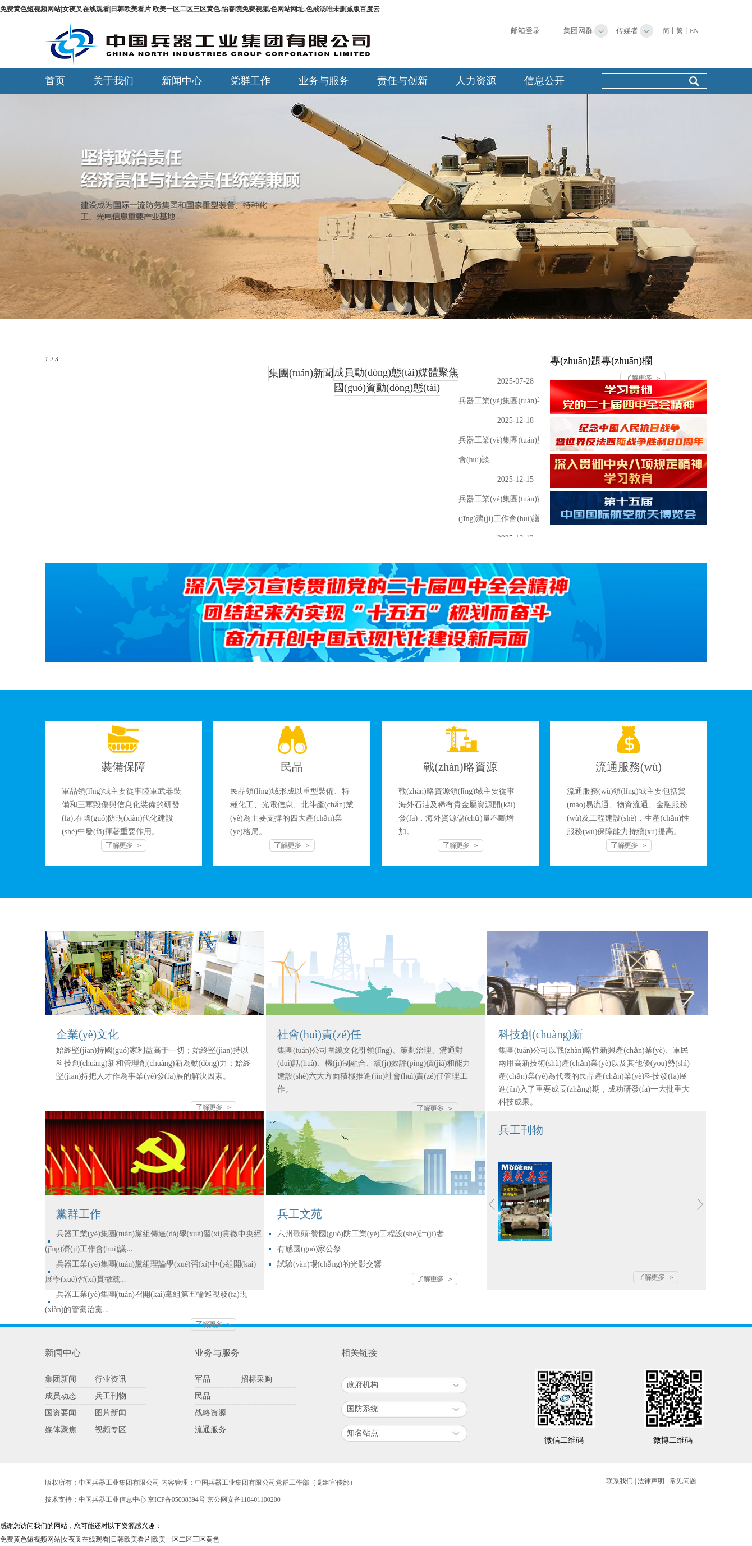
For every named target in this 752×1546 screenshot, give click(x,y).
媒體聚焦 (438, 372)
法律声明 (651, 1481)
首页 (55, 80)
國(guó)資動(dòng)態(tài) (387, 387)
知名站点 (362, 1433)
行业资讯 (110, 1379)
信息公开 (544, 80)
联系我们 (619, 1481)
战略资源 (210, 1413)
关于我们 (113, 80)
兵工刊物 (110, 1396)
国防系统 (362, 1409)
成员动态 (60, 1396)
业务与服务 (324, 80)
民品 (202, 1396)
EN (694, 31)
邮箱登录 (525, 30)
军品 (202, 1379)
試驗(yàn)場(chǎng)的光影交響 (329, 1264)
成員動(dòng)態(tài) (376, 372)
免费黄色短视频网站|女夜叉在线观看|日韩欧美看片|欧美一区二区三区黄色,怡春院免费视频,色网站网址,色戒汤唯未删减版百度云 (190, 9)
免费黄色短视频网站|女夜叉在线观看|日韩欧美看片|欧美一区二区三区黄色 (109, 1539)
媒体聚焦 (60, 1429)
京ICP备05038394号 (176, 1499)
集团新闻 (60, 1379)
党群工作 (250, 80)
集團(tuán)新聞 (301, 373)
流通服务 (210, 1429)
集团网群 (578, 30)
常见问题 (683, 1481)
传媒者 (627, 30)
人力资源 (476, 80)
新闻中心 (182, 80)
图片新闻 (110, 1413)
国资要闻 (60, 1413)
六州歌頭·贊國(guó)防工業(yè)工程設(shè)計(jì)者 (360, 1234)
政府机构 (362, 1385)
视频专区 (110, 1429)
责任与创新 (402, 80)
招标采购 (256, 1379)
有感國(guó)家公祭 (309, 1249)
